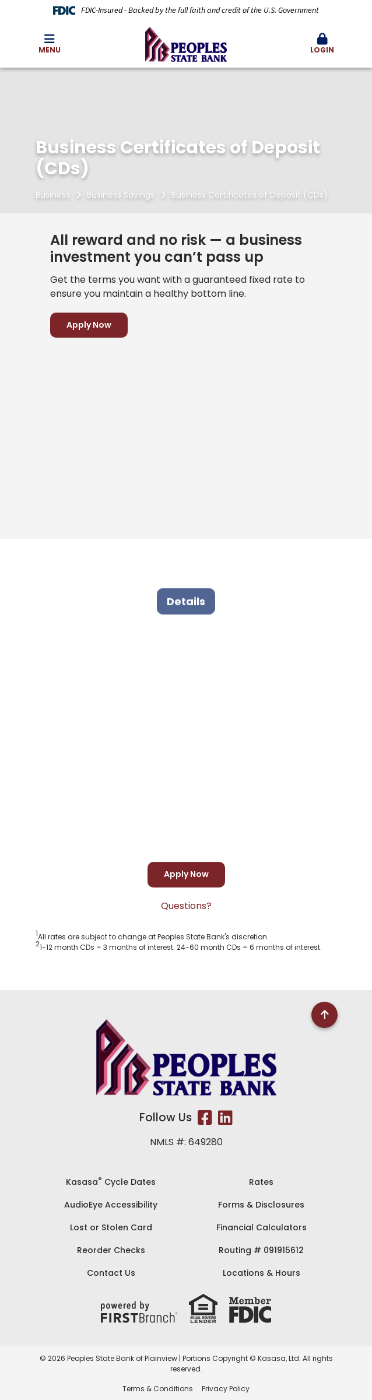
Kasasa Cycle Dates (111, 1182)
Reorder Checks (111, 1250)
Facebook (205, 1118)
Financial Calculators (261, 1227)
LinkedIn (225, 1118)
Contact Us (111, 1273)
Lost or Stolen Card (111, 1227)
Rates (261, 1182)
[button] (322, 44)
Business (53, 195)
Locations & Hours (261, 1273)
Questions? (186, 906)
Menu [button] (49, 44)
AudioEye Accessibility (110, 1204)
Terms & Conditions (157, 1389)
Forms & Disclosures (261, 1204)
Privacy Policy (226, 1389)
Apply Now (88, 325)
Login (322, 44)
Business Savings (121, 195)
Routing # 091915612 (261, 1250)
